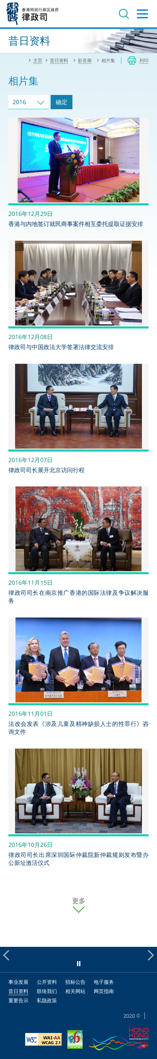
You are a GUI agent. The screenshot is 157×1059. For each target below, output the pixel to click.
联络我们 (47, 991)
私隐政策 (47, 1000)
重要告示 (18, 1000)
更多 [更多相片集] (78, 900)
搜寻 (124, 14)
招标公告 (75, 981)
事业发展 (18, 981)
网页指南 (104, 991)
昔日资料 (18, 991)
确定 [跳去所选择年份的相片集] (61, 102)
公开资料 (47, 981)
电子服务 (104, 981)
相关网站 (75, 991)
